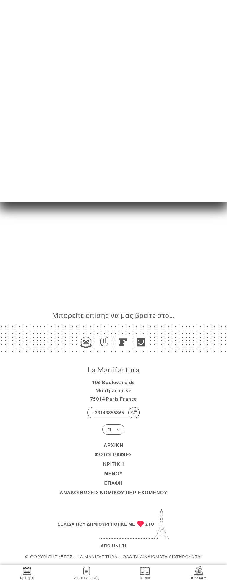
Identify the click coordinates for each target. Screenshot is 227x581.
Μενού (113, 473)
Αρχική (113, 445)
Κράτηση (27, 573)
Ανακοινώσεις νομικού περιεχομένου (114, 492)
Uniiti (119, 545)
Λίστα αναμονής (86, 573)
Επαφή (113, 483)
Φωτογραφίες (113, 454)
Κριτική (113, 464)
